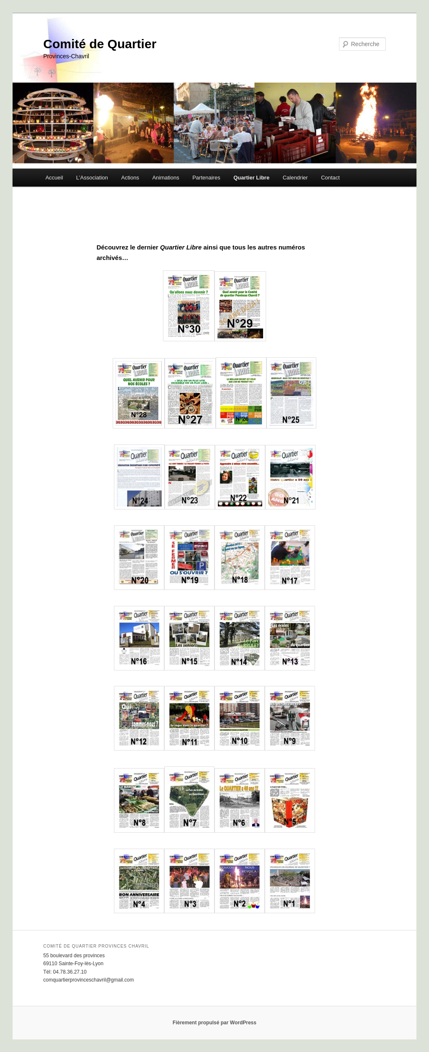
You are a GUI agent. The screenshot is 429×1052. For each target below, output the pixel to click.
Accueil (54, 177)
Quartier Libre (251, 177)
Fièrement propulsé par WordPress (214, 1023)
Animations (165, 177)
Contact (330, 177)
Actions (130, 177)
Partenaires (206, 177)
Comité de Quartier (99, 44)
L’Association (92, 177)
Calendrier (295, 177)
